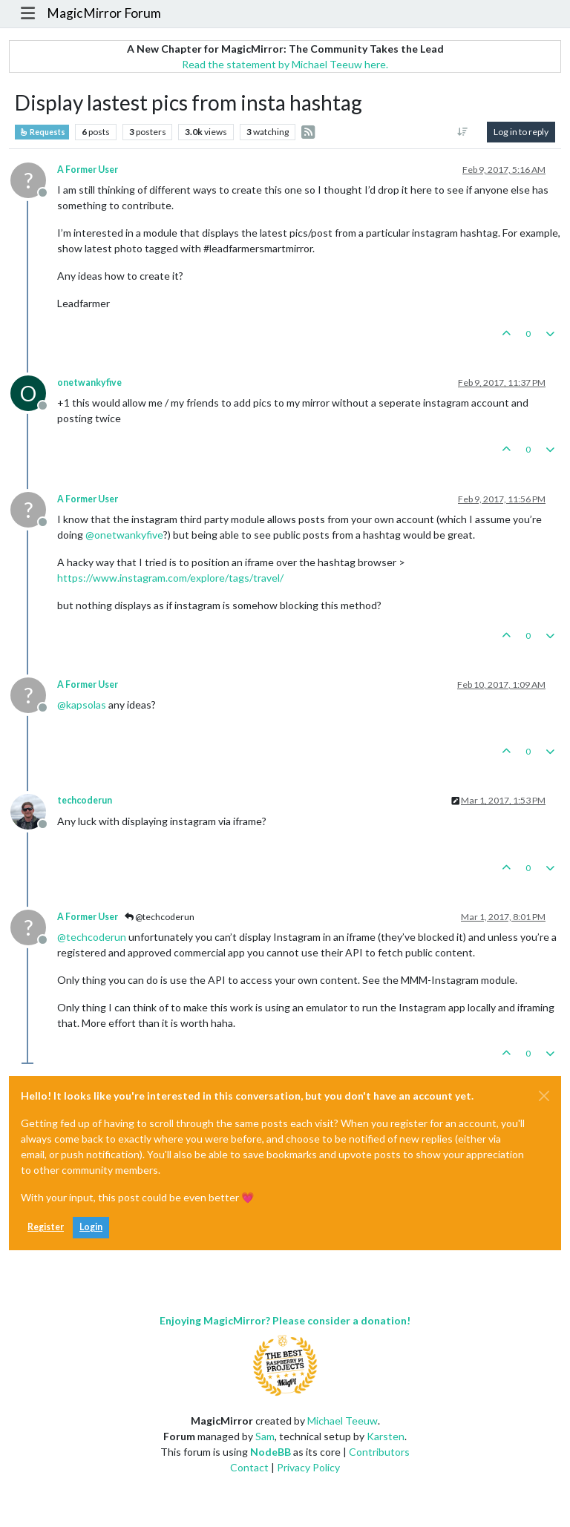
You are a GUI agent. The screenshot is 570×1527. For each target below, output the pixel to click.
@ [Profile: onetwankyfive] (124, 534)
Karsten (385, 1436)
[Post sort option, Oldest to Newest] (463, 132)
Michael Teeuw (342, 1420)
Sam (265, 1436)
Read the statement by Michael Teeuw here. (285, 64)
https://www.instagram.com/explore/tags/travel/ (170, 577)
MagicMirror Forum (104, 13)
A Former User (87, 169)
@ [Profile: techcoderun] (91, 936)
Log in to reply (521, 131)
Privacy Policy (308, 1467)
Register (45, 1226)
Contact (249, 1467)
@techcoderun (159, 916)
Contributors (379, 1451)
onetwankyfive (89, 382)
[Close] (544, 1096)
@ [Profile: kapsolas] (81, 704)
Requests (42, 132)
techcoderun (84, 800)
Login (90, 1226)
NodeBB (270, 1451)
